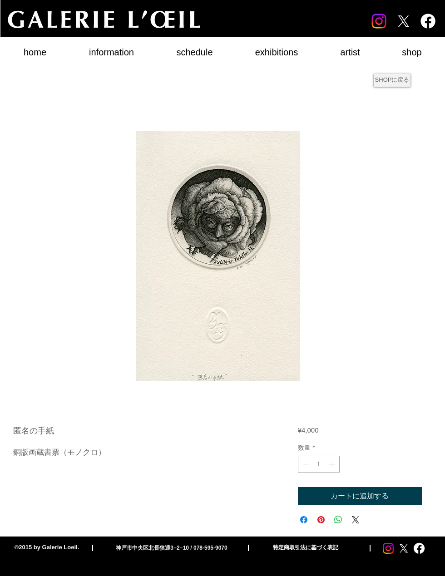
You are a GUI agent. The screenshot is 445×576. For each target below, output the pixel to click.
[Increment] (332, 464)
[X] (403, 21)
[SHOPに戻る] (392, 80)
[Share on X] (355, 519)
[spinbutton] (319, 464)
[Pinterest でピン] (321, 519)
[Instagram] (379, 21)
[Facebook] (428, 21)
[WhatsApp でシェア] (338, 519)
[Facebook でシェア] (303, 519)
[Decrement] (305, 464)
